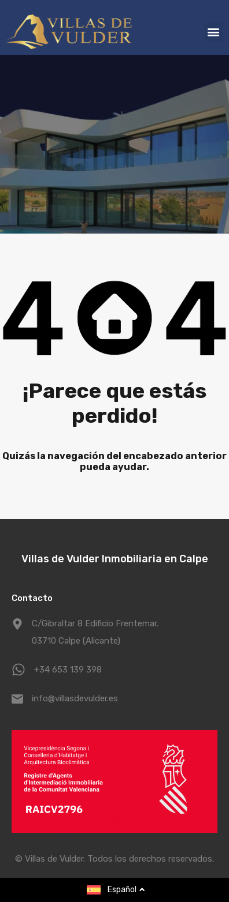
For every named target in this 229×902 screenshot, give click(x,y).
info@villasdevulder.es (75, 698)
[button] (213, 32)
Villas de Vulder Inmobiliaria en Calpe (114, 559)
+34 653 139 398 (68, 669)
